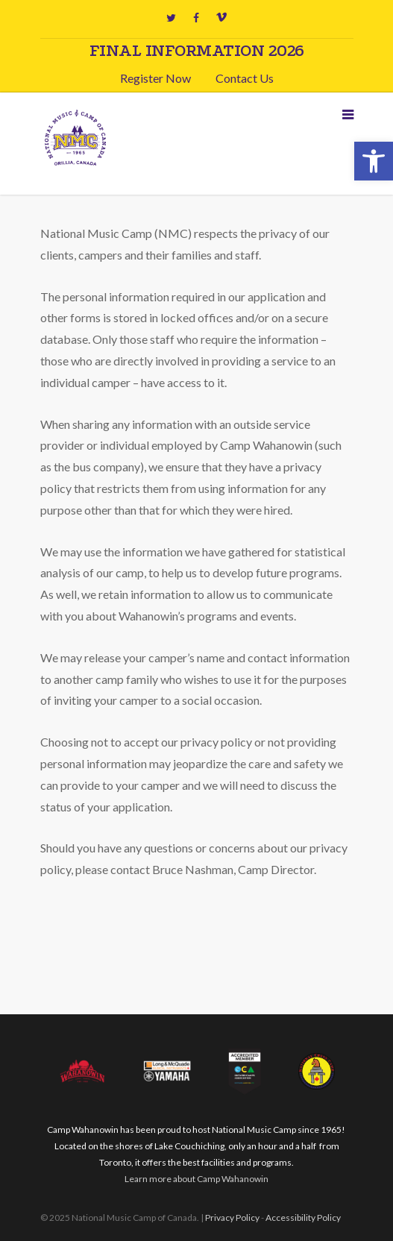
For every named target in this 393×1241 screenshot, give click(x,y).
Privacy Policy (232, 1217)
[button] (373, 161)
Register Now (155, 78)
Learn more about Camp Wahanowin (196, 1178)
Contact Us (245, 78)
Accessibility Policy (303, 1217)
